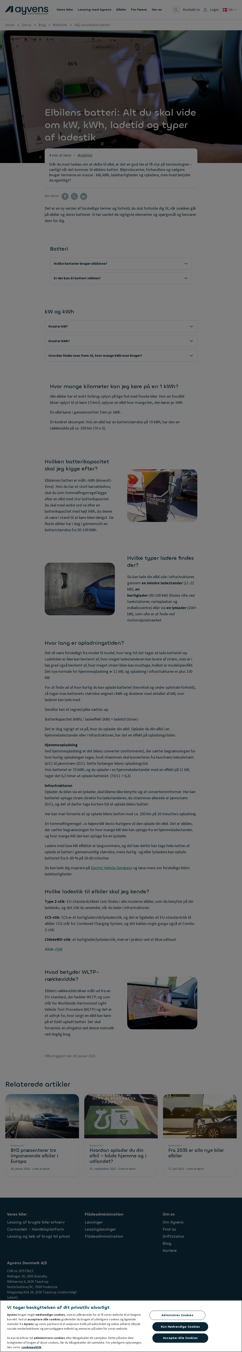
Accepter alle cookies (180, 1339)
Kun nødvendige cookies (180, 1328)
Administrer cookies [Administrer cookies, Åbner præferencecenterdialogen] (177, 1316)
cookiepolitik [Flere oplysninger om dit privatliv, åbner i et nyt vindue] (31, 1348)
